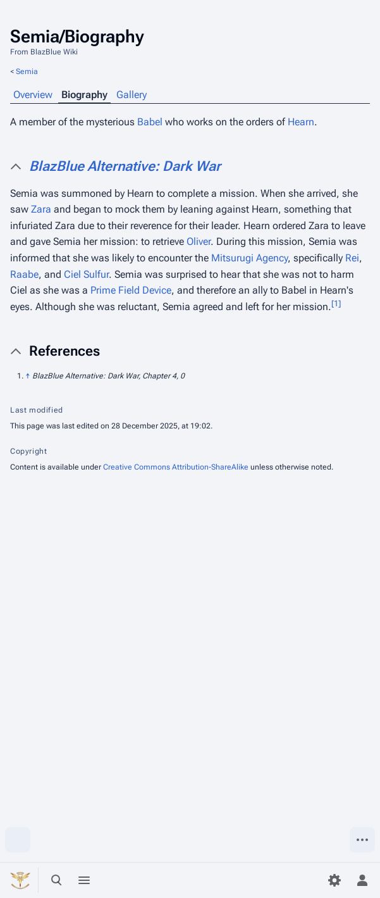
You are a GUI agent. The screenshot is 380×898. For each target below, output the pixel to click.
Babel (149, 122)
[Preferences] (334, 880)
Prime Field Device (130, 290)
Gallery (131, 95)
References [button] (64, 351)
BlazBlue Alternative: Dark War (125, 166)
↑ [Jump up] (27, 375)
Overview (32, 95)
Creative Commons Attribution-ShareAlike (175, 467)
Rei (352, 258)
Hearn (301, 122)
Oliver (199, 241)
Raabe (24, 274)
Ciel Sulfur (86, 274)
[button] (199, 166)
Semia (27, 71)
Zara (41, 209)
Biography (84, 95)
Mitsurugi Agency (249, 258)
